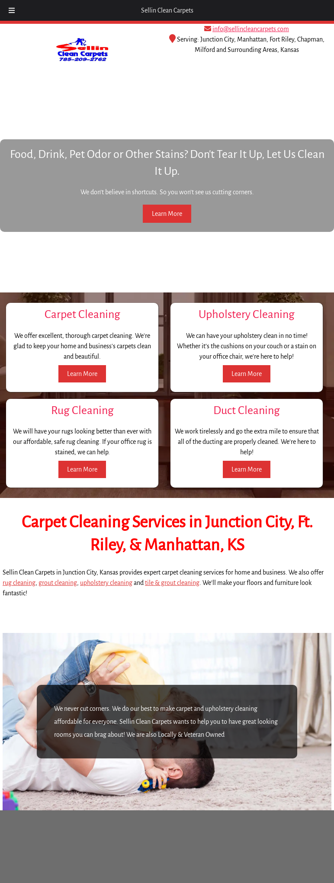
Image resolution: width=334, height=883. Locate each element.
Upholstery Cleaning (247, 314)
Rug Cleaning (82, 411)
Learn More (167, 213)
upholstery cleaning (106, 582)
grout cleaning (58, 582)
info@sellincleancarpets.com (250, 29)
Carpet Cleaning (82, 314)
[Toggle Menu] (11, 10)
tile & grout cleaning (172, 582)
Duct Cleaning (246, 411)
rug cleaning (19, 582)
